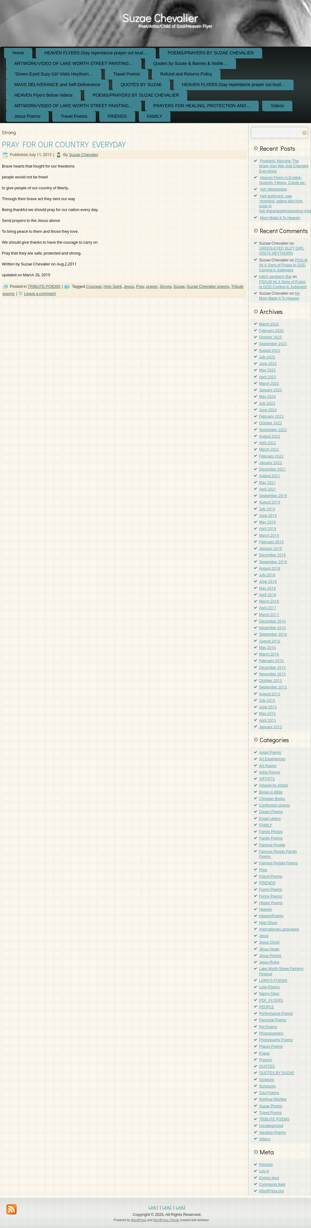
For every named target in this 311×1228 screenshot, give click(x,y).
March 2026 (269, 324)
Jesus (128, 286)
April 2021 (267, 489)
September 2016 (273, 635)
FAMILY (154, 116)
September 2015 (273, 687)
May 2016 (267, 648)
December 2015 (272, 668)
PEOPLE (266, 1007)
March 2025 (269, 384)
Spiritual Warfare (273, 1100)
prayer (152, 286)
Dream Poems (271, 812)
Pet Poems (268, 1027)
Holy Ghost (268, 923)
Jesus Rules (269, 962)
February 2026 (271, 331)
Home (18, 53)
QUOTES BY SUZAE (141, 85)
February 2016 (271, 661)
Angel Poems (270, 753)
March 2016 (269, 654)
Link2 (167, 1207)
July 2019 (267, 509)
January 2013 (270, 727)
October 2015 (270, 681)
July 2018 (267, 575)
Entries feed (269, 1178)
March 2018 (269, 602)
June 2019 (268, 516)
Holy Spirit (113, 286)
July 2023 (267, 404)
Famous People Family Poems (278, 854)
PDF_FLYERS (271, 1001)
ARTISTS (267, 779)
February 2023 (271, 417)
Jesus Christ (269, 943)
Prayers (265, 1060)
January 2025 (270, 390)
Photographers (271, 1034)
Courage (94, 286)
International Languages (279, 930)
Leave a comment (40, 293)
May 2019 (267, 522)
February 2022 (271, 456)
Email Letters (270, 819)
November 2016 (272, 628)
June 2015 (268, 707)
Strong (165, 286)
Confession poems (274, 806)
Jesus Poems (27, 116)
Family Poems (271, 838)
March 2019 (269, 536)
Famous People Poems (278, 863)
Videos (277, 106)
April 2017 (267, 608)
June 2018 (268, 582)
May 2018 (267, 589)
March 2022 (269, 450)
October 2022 (270, 423)
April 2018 (267, 595)
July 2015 (267, 701)
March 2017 (269, 615)
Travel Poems (126, 74)
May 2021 (267, 483)
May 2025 (267, 370)
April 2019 (267, 529)
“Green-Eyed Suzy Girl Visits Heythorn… (53, 74)
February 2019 (271, 542)
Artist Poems (269, 773)
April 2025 (267, 377)
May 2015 (267, 714)
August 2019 (269, 502)
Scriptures (267, 1086)
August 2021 (269, 476)
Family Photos (271, 832)
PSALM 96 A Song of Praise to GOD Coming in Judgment (283, 265)
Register (266, 1165)
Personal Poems (272, 1020)
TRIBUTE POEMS (44, 286)
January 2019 (270, 549)
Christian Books (272, 799)
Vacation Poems (272, 1133)
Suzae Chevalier (160, 17)
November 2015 (272, 674)
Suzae (179, 286)
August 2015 (269, 694)
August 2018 (269, 569)
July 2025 (267, 357)
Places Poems (271, 1047)
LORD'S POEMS (273, 981)
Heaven (265, 910)
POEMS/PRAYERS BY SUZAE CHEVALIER (211, 53)
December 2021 (272, 470)
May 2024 (267, 397)
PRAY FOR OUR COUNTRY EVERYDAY (64, 144)
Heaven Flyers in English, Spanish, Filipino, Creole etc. (282, 180)
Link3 (180, 1207)
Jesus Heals (269, 949)
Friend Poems (270, 877)
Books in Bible (270, 792)
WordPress (138, 1220)
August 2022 (269, 437)
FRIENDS (117, 116)
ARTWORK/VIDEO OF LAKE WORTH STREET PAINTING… (73, 63)
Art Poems (267, 766)
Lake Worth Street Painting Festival (281, 971)
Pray (140, 286)
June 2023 (268, 410)
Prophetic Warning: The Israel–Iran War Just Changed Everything (283, 166)
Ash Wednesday (273, 189)
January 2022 (270, 463)
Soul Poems (269, 1093)
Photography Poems (276, 1040)
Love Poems (269, 987)
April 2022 (267, 443)
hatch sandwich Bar (275, 277)
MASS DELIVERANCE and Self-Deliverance (57, 85)
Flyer (263, 870)
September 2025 (273, 344)
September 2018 (273, 562)
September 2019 (273, 496)
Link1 (153, 1207)
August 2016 (269, 641)
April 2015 (267, 721)
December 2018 (272, 555)
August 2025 (269, 351)
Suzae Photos (270, 1106)
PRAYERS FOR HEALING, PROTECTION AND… (201, 106)
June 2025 (268, 364)
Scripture (266, 1080)
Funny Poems (270, 890)
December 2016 (272, 622)
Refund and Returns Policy (186, 74)
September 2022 (273, 430)
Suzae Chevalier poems (208, 286)
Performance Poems (276, 1014)
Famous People (272, 845)
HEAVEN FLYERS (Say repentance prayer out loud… (95, 53)
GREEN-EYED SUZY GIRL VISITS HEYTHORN (281, 251)
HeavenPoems (271, 916)
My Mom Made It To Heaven (279, 296)
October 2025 (270, 337)
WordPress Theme (166, 1220)
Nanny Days (269, 994)
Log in (264, 1171)
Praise (264, 1054)
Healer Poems (271, 903)
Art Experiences (272, 759)
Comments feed (272, 1185)
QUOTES (267, 1067)
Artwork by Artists (273, 786)
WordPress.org (271, 1191)
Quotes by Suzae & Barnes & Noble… (190, 63)
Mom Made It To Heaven (280, 218)
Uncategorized (271, 1126)
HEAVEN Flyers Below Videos (43, 95)
